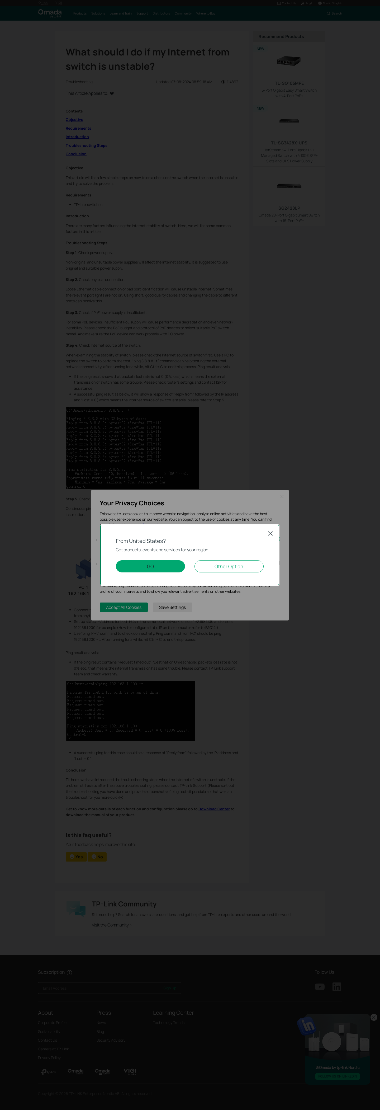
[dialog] (190, 555)
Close (270, 533)
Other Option (229, 566)
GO (150, 566)
